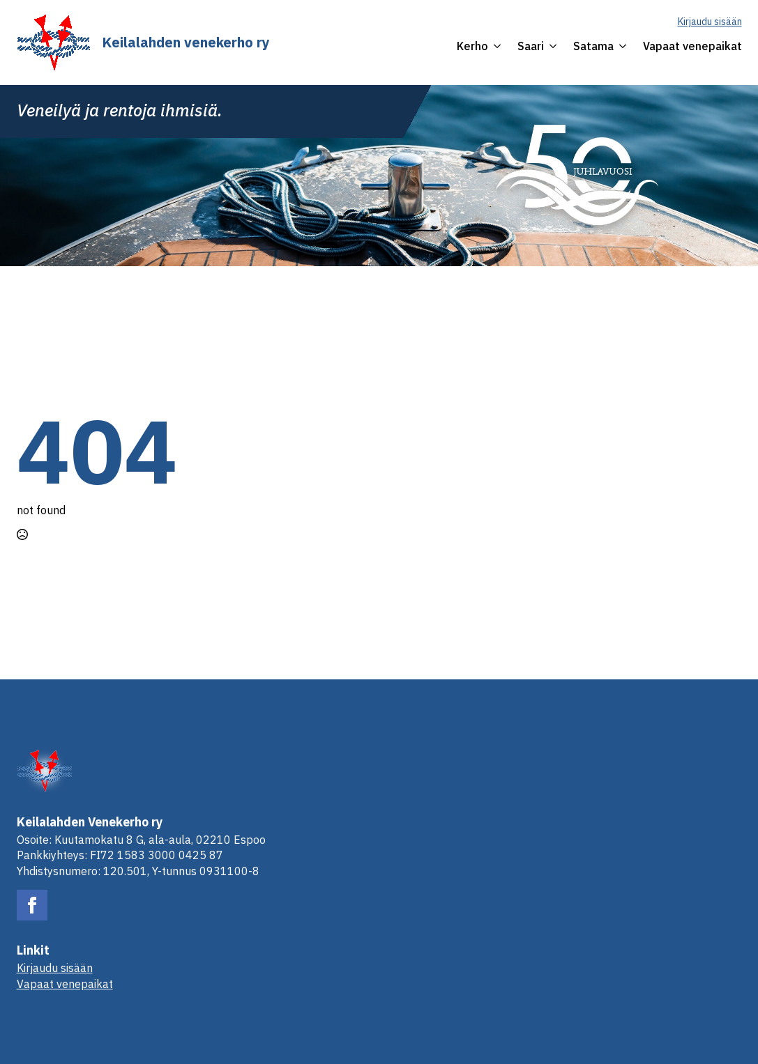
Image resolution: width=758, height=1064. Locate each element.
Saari (530, 46)
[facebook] (32, 905)
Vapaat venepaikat (692, 46)
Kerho (472, 46)
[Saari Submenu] (550, 45)
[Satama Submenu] (620, 45)
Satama (593, 46)
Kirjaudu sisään (710, 21)
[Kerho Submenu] (494, 45)
